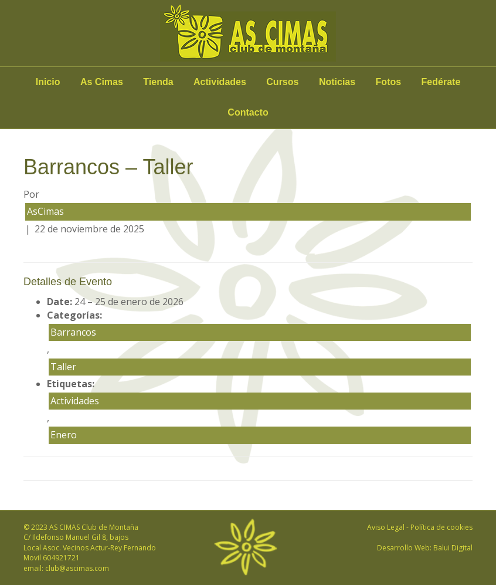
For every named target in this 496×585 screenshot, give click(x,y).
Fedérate (441, 82)
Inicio (48, 82)
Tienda (158, 82)
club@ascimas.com (77, 568)
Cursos (282, 82)
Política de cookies (441, 527)
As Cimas (101, 82)
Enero (63, 434)
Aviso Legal (386, 527)
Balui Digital (453, 548)
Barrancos (73, 332)
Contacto (247, 112)
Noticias (337, 82)
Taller (63, 366)
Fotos (389, 82)
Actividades (219, 82)
